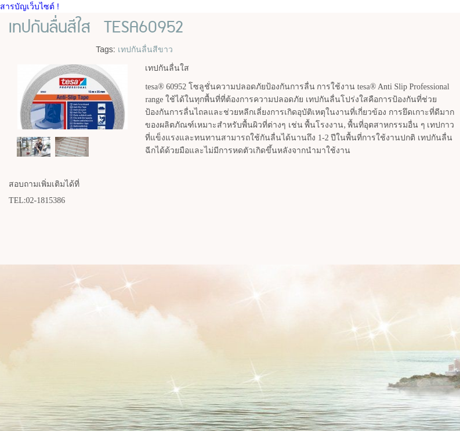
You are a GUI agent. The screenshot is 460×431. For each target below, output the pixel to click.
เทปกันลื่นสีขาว (145, 49)
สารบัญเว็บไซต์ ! (29, 6)
